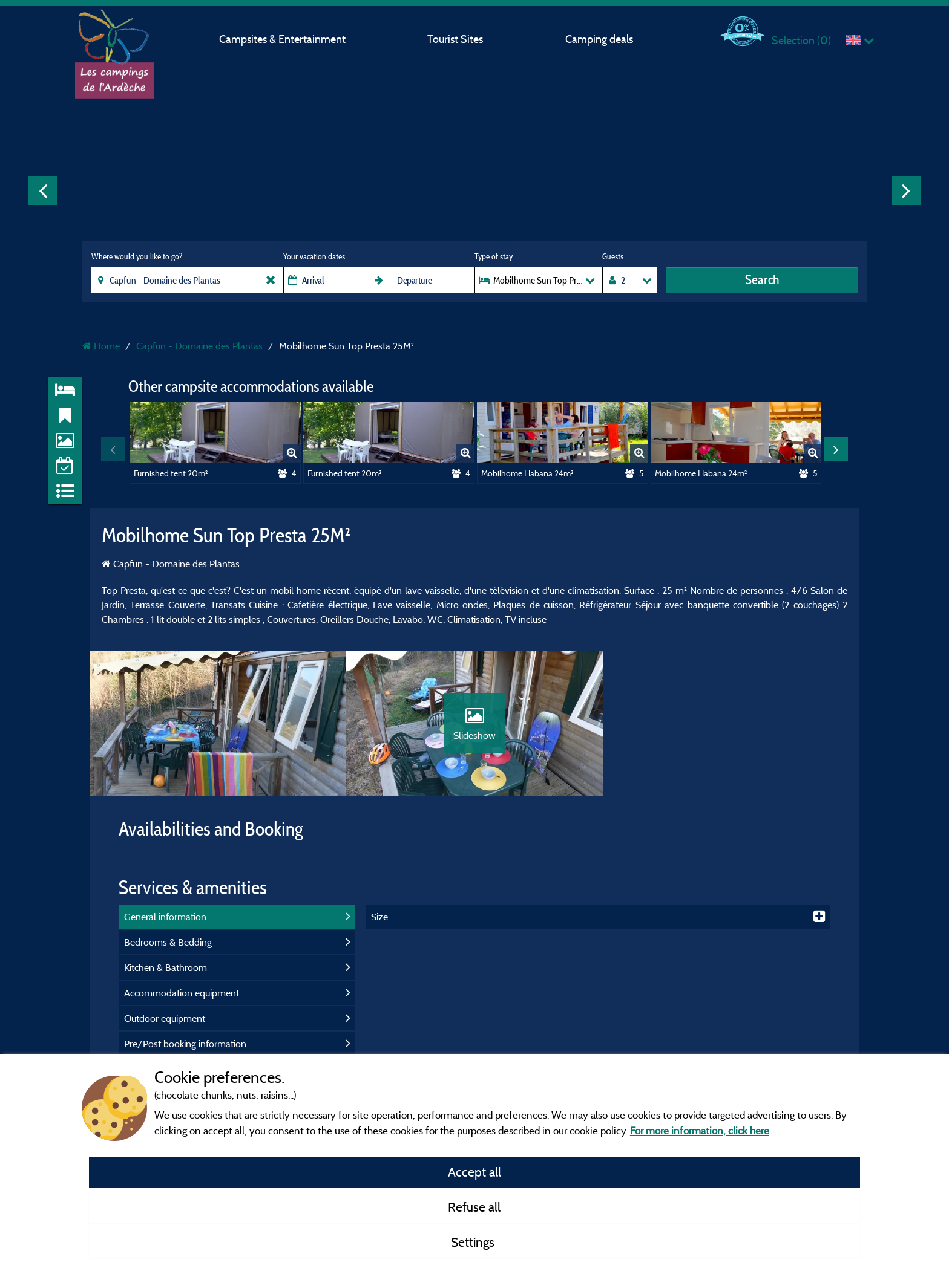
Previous (42, 190)
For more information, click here (699, 1130)
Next (906, 190)
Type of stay (494, 256)
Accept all (474, 1172)
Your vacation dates (314, 256)
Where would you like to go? (136, 256)
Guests (612, 256)
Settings (474, 1242)
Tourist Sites (455, 39)
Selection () (801, 40)
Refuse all (474, 1207)
